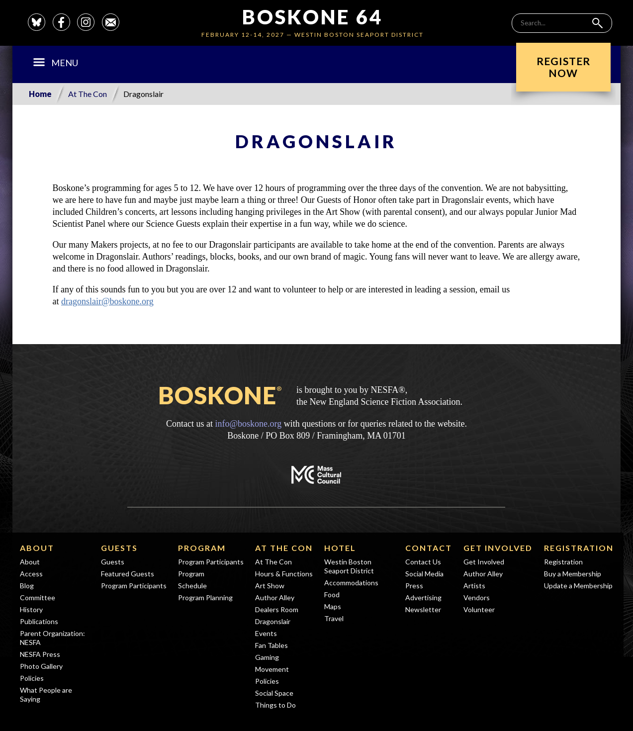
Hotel (340, 547)
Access (31, 573)
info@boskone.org (248, 424)
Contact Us (423, 561)
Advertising (423, 597)
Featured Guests (127, 573)
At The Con (87, 93)
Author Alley (274, 597)
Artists (474, 585)
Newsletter (423, 609)
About (37, 547)
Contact (428, 547)
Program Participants (134, 585)
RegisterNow (563, 67)
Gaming (267, 657)
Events (266, 633)
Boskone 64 (312, 17)
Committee (37, 597)
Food (332, 594)
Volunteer (479, 609)
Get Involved (498, 547)
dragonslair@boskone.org (107, 301)
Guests (119, 547)
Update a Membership (578, 585)
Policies (32, 678)
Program (202, 547)
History (31, 609)
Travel (334, 618)
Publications (39, 621)
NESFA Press (40, 654)
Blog (27, 585)
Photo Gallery (41, 666)
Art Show (269, 585)
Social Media (424, 573)
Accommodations (351, 582)
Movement (272, 669)
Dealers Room (276, 609)
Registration (579, 547)
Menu (55, 62)
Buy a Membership (572, 573)
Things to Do (275, 705)
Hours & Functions (284, 573)
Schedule (192, 585)
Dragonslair (272, 621)
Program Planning (205, 597)
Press (414, 585)
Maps (332, 606)
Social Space (274, 693)
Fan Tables (271, 645)
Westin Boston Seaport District (349, 566)
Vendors (476, 597)
